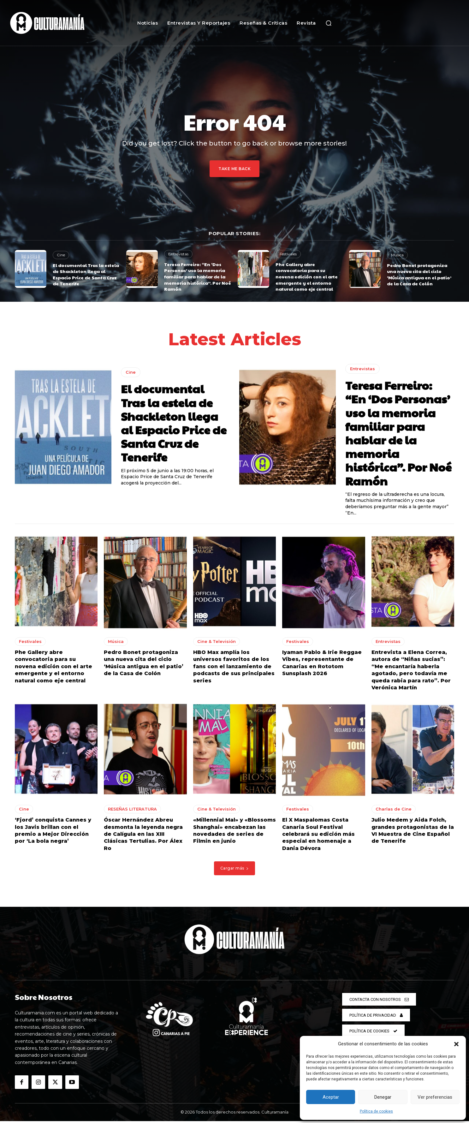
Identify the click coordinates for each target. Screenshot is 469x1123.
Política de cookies (376, 1111)
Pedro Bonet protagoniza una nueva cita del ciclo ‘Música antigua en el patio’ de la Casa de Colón (419, 274)
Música (397, 255)
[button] (456, 1044)
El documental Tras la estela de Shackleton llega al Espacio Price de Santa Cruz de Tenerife (86, 274)
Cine (61, 255)
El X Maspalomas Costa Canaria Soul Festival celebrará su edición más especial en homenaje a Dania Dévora (318, 836)
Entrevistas (178, 254)
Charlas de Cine (394, 811)
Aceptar (331, 1097)
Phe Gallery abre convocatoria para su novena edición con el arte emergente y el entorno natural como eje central (307, 276)
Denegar (382, 1097)
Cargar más (234, 870)
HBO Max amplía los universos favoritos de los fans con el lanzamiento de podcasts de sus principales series (234, 668)
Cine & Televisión (216, 643)
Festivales (288, 254)
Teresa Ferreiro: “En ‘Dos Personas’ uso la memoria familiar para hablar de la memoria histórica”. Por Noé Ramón (197, 276)
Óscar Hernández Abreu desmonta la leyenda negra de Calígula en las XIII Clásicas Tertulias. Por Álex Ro (143, 836)
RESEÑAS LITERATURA (132, 811)
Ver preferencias (435, 1097)
